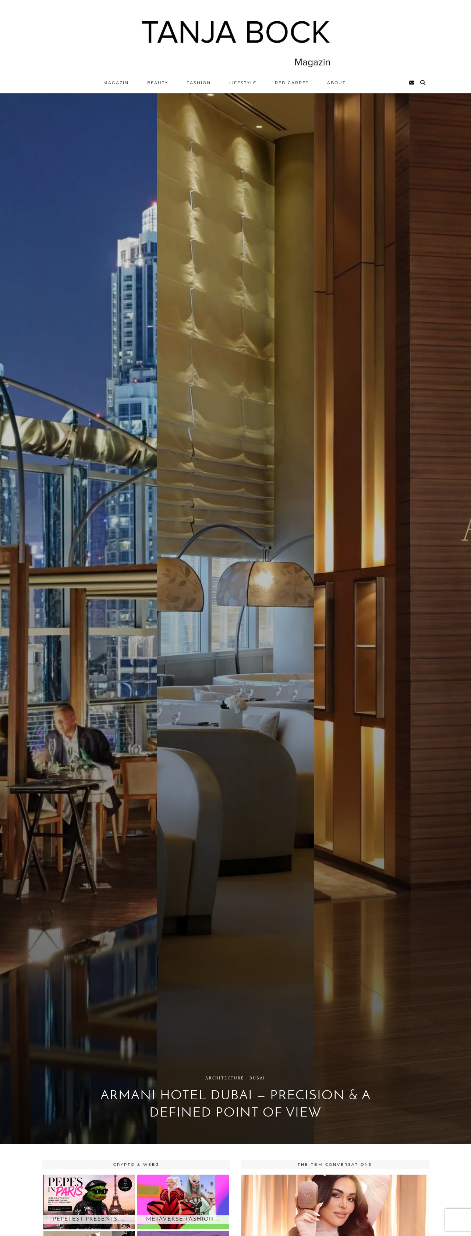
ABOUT (336, 82)
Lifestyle (242, 82)
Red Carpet (292, 82)
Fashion (199, 82)
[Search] (423, 83)
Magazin (116, 82)
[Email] (412, 83)
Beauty (157, 82)
